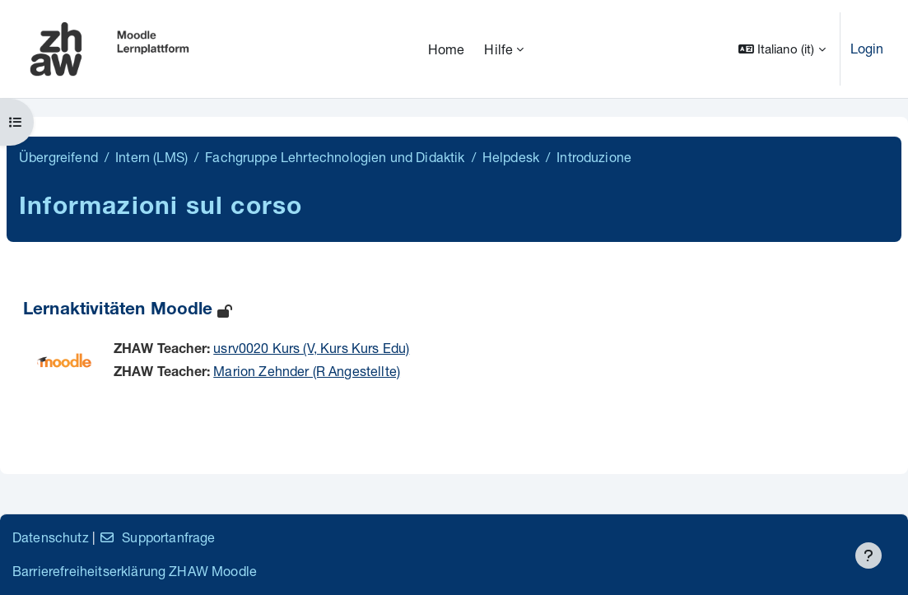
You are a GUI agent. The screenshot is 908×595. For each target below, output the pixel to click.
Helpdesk (510, 157)
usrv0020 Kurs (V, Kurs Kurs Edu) (311, 348)
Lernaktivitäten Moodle (118, 310)
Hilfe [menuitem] (498, 49)
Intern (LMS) (151, 157)
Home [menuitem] (446, 49)
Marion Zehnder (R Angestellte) (306, 371)
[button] (782, 49)
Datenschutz (50, 537)
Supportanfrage (157, 537)
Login (867, 48)
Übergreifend (58, 157)
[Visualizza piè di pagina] (868, 555)
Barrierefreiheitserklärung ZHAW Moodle (134, 571)
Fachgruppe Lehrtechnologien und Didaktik (334, 157)
